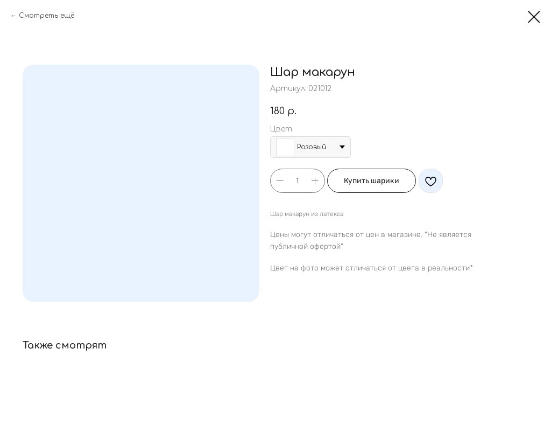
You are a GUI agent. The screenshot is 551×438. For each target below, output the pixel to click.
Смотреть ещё (46, 15)
